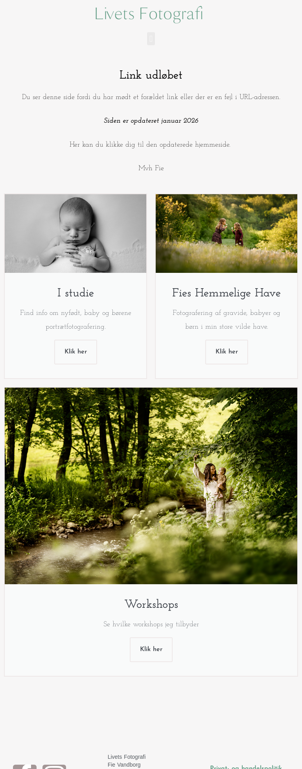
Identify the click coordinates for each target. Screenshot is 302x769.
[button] (151, 38)
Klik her (75, 352)
